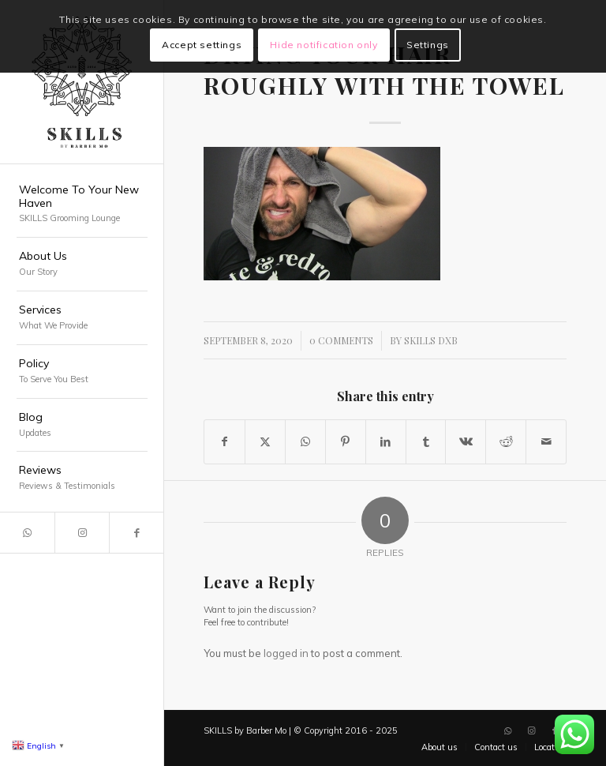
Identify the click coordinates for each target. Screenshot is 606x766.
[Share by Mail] (546, 442)
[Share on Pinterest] (345, 442)
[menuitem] (82, 204)
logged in (286, 653)
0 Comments (341, 340)
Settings (427, 45)
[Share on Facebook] (224, 442)
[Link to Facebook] (136, 533)
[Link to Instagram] (81, 533)
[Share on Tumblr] (426, 442)
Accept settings (201, 45)
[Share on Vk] (465, 442)
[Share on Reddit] (506, 442)
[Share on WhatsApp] (305, 442)
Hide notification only (323, 45)
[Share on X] (265, 442)
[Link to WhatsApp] (27, 533)
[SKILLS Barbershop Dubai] (82, 82)
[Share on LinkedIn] (386, 442)
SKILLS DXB (431, 340)
